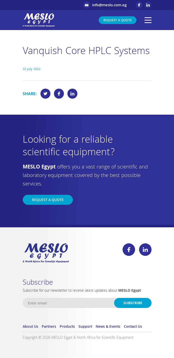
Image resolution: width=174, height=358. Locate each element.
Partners (49, 327)
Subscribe (132, 303)
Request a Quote (117, 20)
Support (85, 327)
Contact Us (133, 327)
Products (67, 327)
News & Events (108, 327)
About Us (30, 327)
